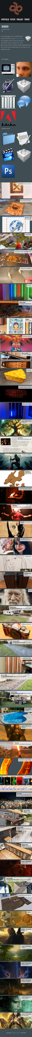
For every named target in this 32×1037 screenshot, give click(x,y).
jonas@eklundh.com (16, 1032)
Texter (12, 19)
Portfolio (5, 19)
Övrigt (27, 19)
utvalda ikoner (19, 38)
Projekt (20, 19)
